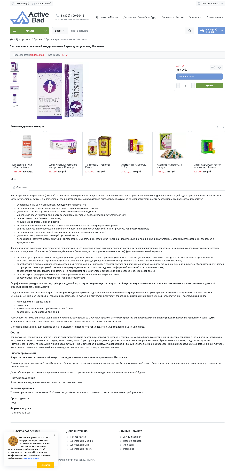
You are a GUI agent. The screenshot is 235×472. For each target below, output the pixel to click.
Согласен (46, 465)
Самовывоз (195, 17)
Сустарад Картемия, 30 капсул (169, 166)
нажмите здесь (31, 458)
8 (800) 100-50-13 (72, 15)
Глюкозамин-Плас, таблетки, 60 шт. (22, 166)
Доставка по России (173, 17)
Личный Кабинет (132, 436)
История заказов (132, 441)
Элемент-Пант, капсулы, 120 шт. (134, 166)
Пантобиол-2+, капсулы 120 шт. (97, 166)
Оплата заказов (214, 17)
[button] (15, 179)
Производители (78, 436)
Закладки (128, 444)
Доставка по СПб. (80, 444)
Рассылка (128, 449)
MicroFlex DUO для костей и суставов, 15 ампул (207, 166)
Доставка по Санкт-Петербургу (140, 17)
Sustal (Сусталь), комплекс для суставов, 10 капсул (63, 166)
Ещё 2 (14, 106)
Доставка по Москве (107, 17)
